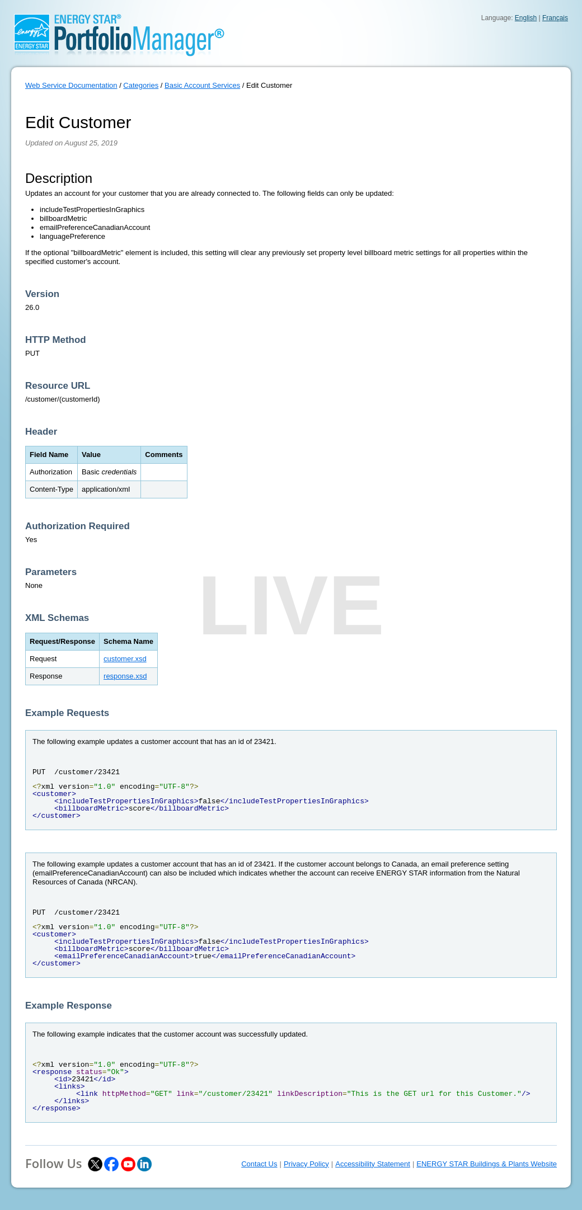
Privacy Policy (306, 1164)
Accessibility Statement (372, 1164)
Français (555, 18)
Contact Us (259, 1164)
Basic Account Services (202, 85)
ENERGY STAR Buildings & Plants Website (486, 1164)
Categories (140, 85)
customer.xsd (125, 659)
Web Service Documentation (71, 85)
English (526, 18)
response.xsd (125, 676)
